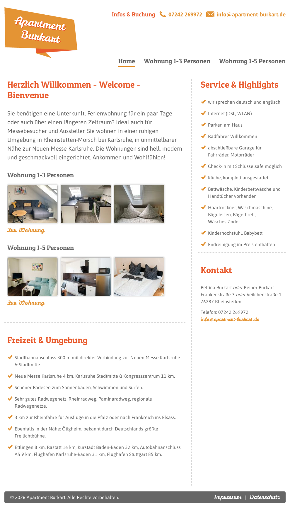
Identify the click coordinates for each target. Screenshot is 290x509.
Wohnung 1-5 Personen (252, 61)
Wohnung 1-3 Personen (177, 61)
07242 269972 (185, 14)
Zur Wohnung (25, 230)
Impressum (227, 497)
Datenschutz (264, 497)
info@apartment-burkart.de (251, 14)
